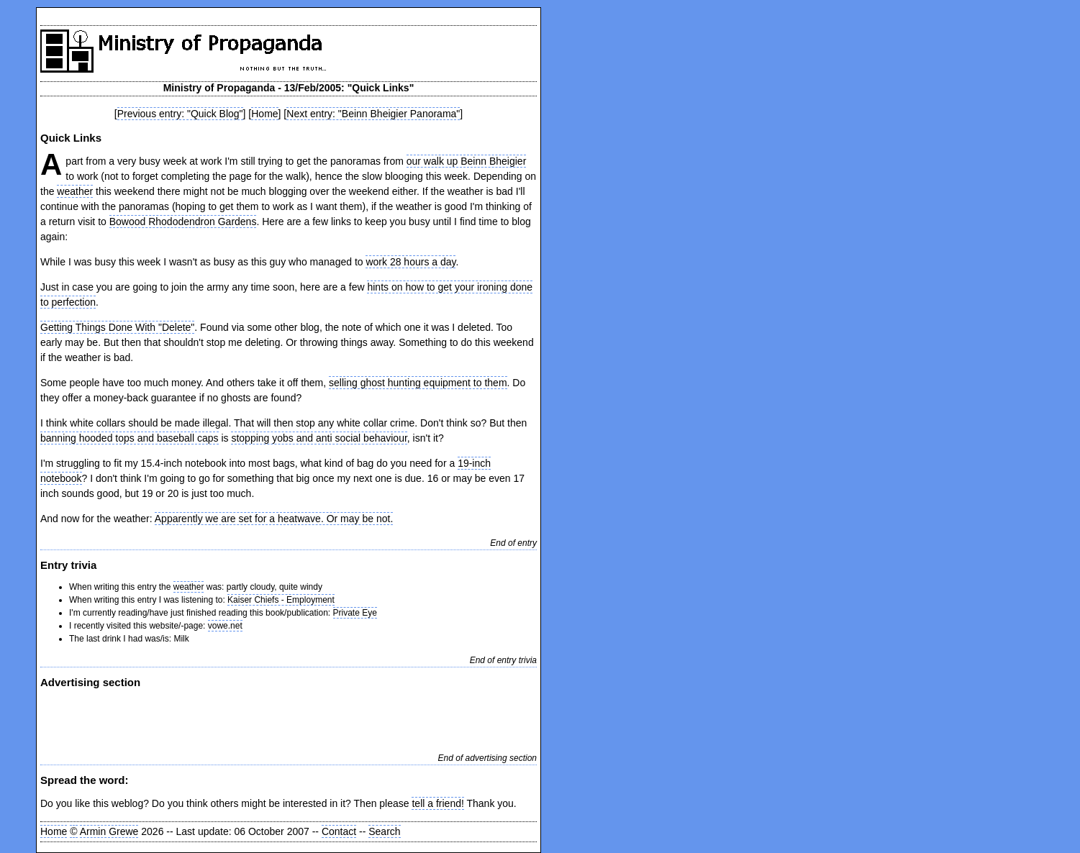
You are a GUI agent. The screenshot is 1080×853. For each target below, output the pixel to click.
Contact (339, 831)
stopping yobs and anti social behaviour (319, 438)
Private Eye (355, 613)
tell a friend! (437, 803)
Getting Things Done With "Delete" (117, 327)
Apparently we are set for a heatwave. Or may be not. (274, 518)
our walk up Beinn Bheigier (467, 161)
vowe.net (225, 626)
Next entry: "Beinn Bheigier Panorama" (373, 113)
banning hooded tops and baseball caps (129, 438)
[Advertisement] (208, 719)
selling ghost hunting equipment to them (418, 382)
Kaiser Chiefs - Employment (281, 600)
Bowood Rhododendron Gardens (183, 221)
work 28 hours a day (410, 262)
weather (75, 191)
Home (264, 113)
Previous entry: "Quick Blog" (180, 113)
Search (384, 831)
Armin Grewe (109, 831)
